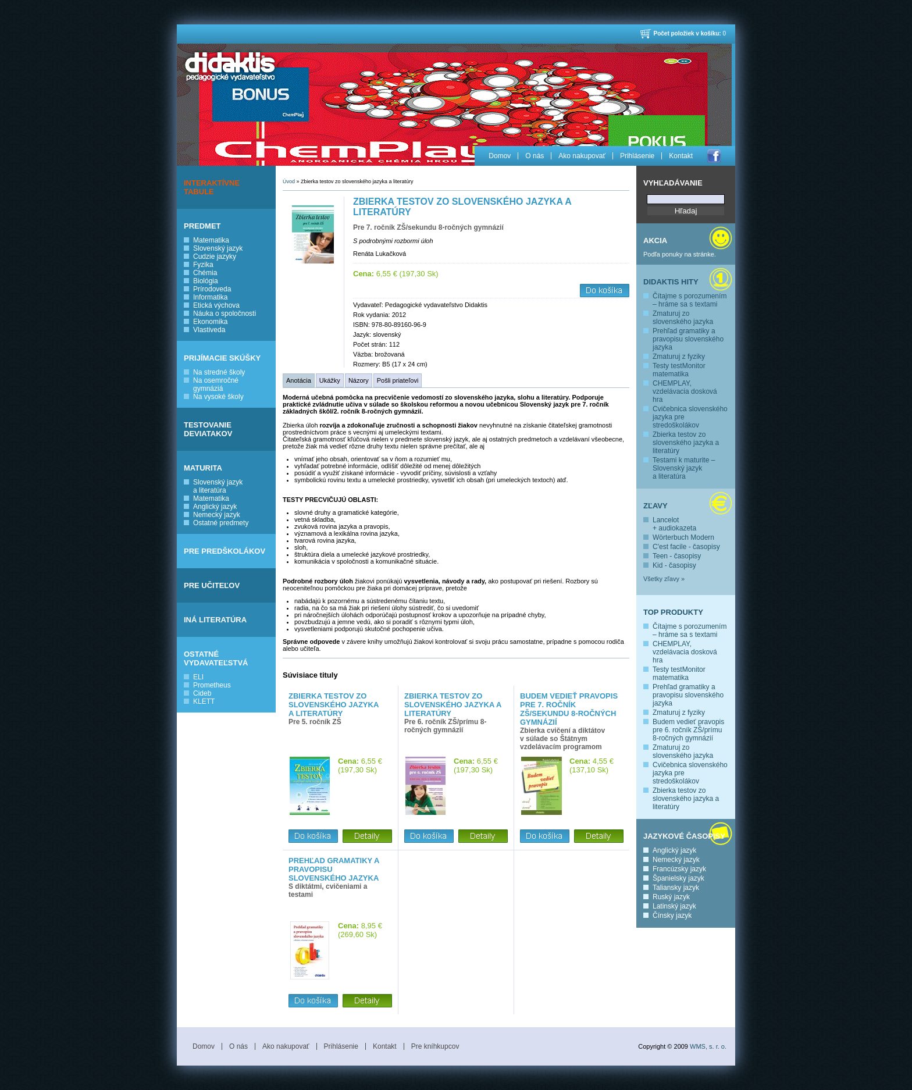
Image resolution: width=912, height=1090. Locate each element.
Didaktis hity (671, 281)
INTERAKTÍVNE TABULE (212, 187)
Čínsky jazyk (672, 915)
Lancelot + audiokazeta (674, 524)
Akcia (655, 240)
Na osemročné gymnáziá (215, 384)
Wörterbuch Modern (683, 537)
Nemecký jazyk (216, 515)
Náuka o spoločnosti (224, 313)
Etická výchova (216, 305)
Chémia (205, 273)
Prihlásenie (637, 155)
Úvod (289, 181)
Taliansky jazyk (676, 888)
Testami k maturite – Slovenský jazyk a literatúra (684, 468)
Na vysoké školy (218, 397)
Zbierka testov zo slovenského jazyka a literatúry (686, 442)
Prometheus (212, 685)
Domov (500, 155)
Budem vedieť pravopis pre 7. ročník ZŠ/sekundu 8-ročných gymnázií (569, 709)
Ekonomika (210, 322)
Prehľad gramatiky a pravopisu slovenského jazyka (688, 339)
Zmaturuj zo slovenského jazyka (683, 317)
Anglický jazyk (215, 507)
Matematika (211, 240)
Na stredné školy (219, 372)
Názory (358, 380)
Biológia (205, 281)
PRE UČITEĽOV (212, 585)
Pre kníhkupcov (435, 1046)
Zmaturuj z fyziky (679, 356)
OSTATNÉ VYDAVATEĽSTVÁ (216, 658)
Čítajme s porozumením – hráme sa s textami (689, 300)
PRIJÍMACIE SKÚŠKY (222, 358)
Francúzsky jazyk (679, 869)
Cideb (202, 693)
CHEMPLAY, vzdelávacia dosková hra (685, 391)
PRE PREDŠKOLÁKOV (224, 551)
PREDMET (202, 226)
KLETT (204, 701)
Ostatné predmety (220, 523)
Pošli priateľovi (398, 380)
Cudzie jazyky (214, 256)
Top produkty (673, 612)
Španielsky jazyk (678, 878)
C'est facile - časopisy (686, 547)
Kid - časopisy (674, 565)
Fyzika (203, 265)
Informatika (210, 297)
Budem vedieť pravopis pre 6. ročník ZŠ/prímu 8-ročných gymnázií (688, 730)
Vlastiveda (209, 330)
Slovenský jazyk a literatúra (218, 486)
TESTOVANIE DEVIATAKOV (208, 429)
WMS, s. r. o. (708, 1046)
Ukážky (329, 380)
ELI (198, 677)
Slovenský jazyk (218, 248)
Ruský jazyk (671, 897)
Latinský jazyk (674, 906)
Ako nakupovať (581, 155)
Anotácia (298, 380)
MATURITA (203, 468)
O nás (534, 155)
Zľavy (655, 505)
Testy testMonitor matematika (679, 370)
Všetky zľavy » (664, 578)
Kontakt (681, 155)
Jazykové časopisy (684, 836)
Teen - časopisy (677, 556)
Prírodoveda (212, 289)
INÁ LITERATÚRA (215, 619)
